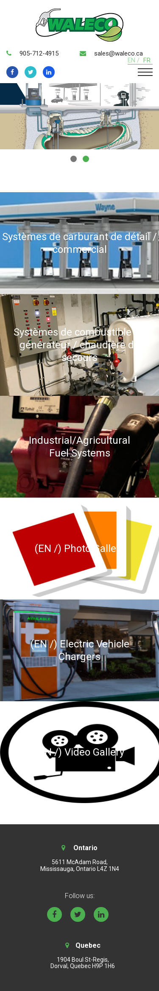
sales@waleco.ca (118, 53)
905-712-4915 (39, 53)
